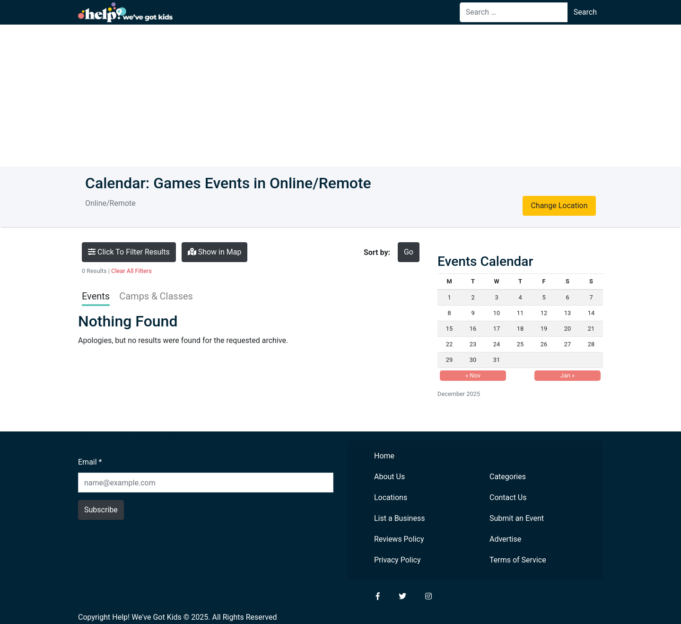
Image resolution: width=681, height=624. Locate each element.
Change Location (559, 205)
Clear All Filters (131, 270)
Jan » (567, 375)
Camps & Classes (156, 296)
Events (96, 296)
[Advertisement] (340, 95)
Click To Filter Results (129, 251)
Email (90, 461)
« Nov (472, 375)
